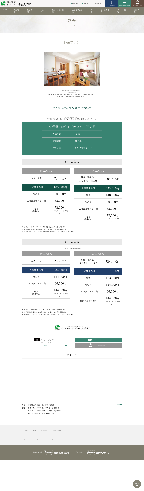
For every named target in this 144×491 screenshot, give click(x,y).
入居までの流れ (77, 11)
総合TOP (75, 3)
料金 (91, 11)
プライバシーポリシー (58, 459)
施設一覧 (41, 459)
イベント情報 (121, 11)
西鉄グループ (82, 468)
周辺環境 (16, 11)
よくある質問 (105, 11)
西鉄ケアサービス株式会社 (59, 468)
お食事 (42, 11)
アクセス (87, 3)
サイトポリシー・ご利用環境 (84, 459)
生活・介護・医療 (58, 11)
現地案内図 (112, 435)
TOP (5, 10)
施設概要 (98, 3)
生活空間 (29, 11)
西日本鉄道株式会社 (33, 468)
